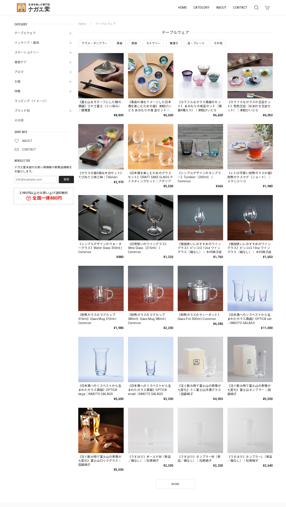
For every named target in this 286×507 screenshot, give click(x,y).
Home (82, 23)
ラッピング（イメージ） (31, 101)
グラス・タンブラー (95, 43)
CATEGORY (201, 7)
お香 (17, 81)
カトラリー (153, 43)
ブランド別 (22, 110)
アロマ (19, 72)
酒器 (119, 43)
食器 (134, 43)
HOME (182, 7)
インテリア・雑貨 (26, 42)
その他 (19, 120)
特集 (17, 91)
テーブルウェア (25, 33)
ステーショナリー (26, 52)
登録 (66, 179)
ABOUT (221, 7)
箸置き (174, 43)
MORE (175, 484)
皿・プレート (196, 43)
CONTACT (240, 7)
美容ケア (20, 62)
